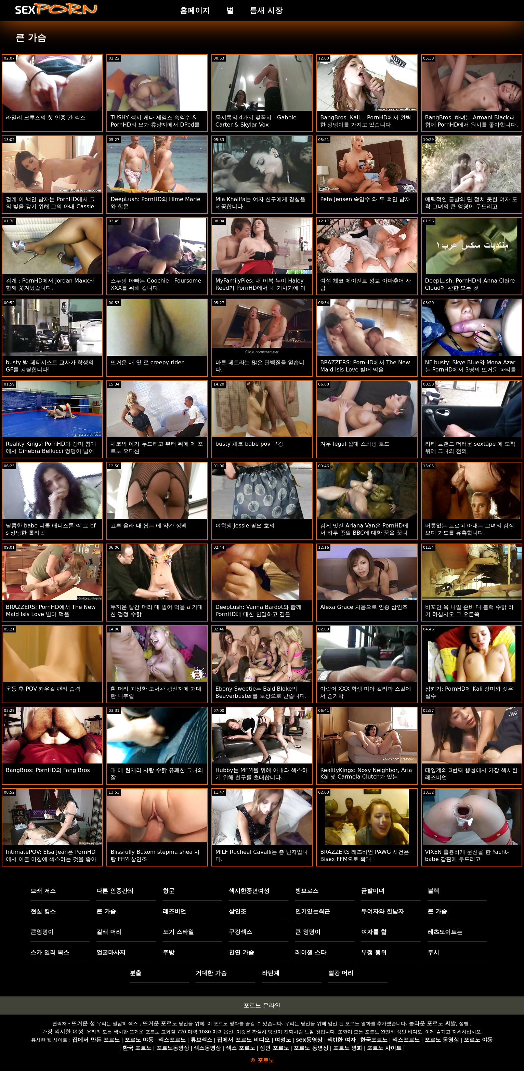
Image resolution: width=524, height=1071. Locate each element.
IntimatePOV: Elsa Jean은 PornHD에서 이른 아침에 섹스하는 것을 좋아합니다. (51, 859)
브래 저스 (43, 890)
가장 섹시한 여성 (62, 1031)
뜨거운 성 (83, 1023)
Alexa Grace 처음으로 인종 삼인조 (364, 607)
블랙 (433, 890)
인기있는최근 (312, 911)
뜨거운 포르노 (160, 1023)
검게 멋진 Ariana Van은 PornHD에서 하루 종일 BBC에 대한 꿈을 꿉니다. (364, 532)
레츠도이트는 (445, 931)
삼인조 (237, 911)
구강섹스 (240, 931)
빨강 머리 (341, 972)
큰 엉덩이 (307, 931)
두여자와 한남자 (382, 911)
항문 (168, 890)
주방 (168, 952)
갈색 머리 (109, 931)
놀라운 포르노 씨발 (432, 1023)
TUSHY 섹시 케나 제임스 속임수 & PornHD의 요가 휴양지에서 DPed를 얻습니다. (154, 124)
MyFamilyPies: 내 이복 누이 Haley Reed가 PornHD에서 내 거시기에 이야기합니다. (260, 287)
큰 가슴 (106, 911)
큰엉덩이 (42, 931)
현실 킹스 (43, 911)
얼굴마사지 (111, 952)
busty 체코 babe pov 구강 (249, 444)
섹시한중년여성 (249, 890)
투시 (433, 952)
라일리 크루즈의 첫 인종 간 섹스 (46, 117)
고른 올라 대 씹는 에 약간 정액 (148, 525)
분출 (135, 972)
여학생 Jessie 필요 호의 (245, 525)
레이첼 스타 (310, 952)
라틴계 (270, 972)
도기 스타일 (178, 931)
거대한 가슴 (211, 972)
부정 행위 (374, 952)
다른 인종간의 (114, 890)
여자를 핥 (374, 931)
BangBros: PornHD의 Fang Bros (48, 770)
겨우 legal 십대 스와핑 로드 (355, 444)
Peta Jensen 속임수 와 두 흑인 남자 (365, 199)
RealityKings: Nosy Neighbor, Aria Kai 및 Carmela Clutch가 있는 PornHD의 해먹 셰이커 (366, 777)
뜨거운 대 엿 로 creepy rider (146, 362)
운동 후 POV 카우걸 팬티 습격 (43, 688)
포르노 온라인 (262, 1005)
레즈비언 (174, 911)
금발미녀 (372, 890)
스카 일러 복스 (49, 952)
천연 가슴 (241, 952)
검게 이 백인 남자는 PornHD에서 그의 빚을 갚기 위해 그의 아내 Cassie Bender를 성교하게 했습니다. (50, 206)
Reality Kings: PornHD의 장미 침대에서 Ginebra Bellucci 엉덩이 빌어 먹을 (51, 451)
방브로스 (306, 890)
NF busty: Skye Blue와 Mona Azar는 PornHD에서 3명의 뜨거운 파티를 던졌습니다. (470, 369)
